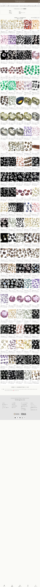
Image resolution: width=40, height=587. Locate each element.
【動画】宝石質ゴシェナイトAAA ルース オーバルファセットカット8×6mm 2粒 (12, 200)
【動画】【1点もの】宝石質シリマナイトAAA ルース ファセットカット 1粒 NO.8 (20, 124)
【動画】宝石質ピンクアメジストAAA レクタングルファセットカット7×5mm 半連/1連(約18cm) (27, 93)
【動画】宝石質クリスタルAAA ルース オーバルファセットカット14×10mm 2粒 (20, 185)
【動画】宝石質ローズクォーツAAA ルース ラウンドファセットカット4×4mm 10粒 (27, 63)
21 (33, 389)
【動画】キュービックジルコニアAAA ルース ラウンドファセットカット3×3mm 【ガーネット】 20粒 (28, 32)
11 (17, 389)
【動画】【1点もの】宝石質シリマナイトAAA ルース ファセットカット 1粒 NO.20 (20, 139)
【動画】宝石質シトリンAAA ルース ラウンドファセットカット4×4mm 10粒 (12, 322)
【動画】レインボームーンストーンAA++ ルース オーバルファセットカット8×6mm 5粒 (19, 291)
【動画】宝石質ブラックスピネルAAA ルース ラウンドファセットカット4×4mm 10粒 (12, 215)
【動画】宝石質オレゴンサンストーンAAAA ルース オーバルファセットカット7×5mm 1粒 (19, 169)
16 (25, 389)
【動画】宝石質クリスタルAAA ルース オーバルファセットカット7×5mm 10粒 (4, 200)
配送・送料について (5, 404)
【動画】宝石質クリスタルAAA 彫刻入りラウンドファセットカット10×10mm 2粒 (19, 367)
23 (36, 389)
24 (5, 390)
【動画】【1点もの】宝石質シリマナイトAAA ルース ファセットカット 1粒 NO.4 (28, 108)
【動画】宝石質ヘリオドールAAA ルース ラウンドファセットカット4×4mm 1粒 (27, 230)
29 (13, 390)
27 (10, 390)
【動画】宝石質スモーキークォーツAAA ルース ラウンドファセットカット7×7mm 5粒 (27, 261)
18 (28, 389)
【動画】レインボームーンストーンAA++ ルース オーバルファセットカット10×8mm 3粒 (12, 291)
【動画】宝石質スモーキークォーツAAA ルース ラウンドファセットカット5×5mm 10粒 (35, 261)
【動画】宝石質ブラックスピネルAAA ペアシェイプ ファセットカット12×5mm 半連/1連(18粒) (35, 93)
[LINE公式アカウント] (20, 418)
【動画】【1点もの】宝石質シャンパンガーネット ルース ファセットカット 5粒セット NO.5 (20, 200)
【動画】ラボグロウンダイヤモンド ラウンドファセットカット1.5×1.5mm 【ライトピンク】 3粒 (4, 154)
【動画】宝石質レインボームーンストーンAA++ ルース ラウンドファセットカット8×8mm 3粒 (35, 276)
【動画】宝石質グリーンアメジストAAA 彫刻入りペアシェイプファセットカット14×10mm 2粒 (19, 322)
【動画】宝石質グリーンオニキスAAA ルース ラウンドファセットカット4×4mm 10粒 (12, 93)
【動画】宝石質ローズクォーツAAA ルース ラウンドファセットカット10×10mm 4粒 (4, 63)
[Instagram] (22, 418)
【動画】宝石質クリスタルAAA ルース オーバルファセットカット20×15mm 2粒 (12, 185)
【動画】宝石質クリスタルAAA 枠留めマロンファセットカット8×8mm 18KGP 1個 (35, 337)
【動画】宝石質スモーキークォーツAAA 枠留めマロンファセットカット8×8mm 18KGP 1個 (28, 154)
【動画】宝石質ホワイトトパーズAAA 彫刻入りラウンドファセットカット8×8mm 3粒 (35, 322)
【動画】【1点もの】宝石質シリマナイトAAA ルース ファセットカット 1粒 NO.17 (4, 139)
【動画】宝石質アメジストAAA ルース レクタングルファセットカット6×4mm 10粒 (4, 306)
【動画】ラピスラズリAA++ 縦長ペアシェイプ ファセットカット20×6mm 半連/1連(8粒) (28, 215)
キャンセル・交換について (5, 408)
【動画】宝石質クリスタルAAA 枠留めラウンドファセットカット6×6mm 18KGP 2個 (12, 337)
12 (19, 389)
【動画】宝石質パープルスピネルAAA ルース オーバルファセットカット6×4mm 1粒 (12, 352)
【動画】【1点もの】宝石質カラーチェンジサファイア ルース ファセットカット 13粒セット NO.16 (20, 78)
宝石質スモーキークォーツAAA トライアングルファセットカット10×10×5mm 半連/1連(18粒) (28, 169)
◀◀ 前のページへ (17, 17)
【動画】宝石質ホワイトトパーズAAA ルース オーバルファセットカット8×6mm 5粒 (4, 169)
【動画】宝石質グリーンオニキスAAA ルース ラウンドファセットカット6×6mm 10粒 (35, 78)
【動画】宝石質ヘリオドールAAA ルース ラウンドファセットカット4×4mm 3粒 (35, 230)
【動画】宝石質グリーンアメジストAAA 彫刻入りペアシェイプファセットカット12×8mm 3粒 (27, 322)
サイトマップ (32, 404)
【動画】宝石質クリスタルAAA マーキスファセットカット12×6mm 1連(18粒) (19, 276)
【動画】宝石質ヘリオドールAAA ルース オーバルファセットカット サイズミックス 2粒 (35, 200)
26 (8, 390)
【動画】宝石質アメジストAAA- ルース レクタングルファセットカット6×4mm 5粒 (35, 291)
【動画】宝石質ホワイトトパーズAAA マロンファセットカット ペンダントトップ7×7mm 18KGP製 (4, 245)
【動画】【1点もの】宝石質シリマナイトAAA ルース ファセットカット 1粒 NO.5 (35, 108)
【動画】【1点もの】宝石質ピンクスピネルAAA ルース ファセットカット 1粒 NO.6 (20, 306)
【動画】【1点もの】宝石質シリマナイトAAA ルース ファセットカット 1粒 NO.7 (12, 124)
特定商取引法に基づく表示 (34, 408)
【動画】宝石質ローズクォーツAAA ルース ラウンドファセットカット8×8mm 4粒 (12, 63)
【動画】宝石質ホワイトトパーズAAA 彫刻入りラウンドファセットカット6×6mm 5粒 (4, 337)
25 (7, 390)
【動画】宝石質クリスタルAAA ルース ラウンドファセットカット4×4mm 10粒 (20, 383)
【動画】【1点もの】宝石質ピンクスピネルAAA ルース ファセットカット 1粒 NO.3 (12, 306)
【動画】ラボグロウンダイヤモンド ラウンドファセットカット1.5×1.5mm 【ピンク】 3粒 (35, 139)
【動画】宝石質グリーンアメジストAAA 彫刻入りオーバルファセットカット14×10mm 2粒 (12, 230)
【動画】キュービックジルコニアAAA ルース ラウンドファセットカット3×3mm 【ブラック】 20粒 (20, 47)
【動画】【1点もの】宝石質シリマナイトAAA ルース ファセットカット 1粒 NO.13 (35, 124)
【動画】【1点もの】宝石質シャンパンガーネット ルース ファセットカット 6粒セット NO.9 (28, 200)
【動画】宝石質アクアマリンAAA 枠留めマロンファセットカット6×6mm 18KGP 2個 (12, 32)
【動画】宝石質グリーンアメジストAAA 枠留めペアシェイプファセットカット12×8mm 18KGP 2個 (19, 32)
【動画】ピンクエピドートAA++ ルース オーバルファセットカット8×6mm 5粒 (19, 93)
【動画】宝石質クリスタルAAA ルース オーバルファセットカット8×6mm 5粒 (35, 185)
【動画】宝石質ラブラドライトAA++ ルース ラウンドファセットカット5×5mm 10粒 (19, 154)
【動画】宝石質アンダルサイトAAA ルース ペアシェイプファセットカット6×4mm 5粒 (12, 276)
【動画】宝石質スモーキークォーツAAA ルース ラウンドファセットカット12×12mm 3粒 (27, 245)
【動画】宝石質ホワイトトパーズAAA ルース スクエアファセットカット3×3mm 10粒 (20, 215)
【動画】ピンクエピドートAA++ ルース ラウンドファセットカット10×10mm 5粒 (19, 337)
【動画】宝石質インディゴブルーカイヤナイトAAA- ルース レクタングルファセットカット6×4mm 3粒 (28, 291)
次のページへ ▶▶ (20, 18)
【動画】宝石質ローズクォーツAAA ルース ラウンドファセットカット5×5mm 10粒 (20, 63)
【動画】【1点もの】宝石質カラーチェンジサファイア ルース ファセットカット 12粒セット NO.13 (12, 78)
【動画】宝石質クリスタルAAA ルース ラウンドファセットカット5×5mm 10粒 (12, 383)
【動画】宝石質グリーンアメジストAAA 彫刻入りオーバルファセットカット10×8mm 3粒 (12, 108)
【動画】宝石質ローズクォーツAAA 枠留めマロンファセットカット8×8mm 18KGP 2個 (27, 337)
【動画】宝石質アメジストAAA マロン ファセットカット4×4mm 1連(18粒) (4, 367)
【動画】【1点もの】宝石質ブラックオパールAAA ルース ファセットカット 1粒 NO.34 (20, 108)
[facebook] (18, 418)
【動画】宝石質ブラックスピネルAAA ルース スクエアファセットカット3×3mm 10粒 (20, 230)
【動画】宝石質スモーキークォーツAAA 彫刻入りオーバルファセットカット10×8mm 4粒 (4, 108)
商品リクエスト (14, 407)
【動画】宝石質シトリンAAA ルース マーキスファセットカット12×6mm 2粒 (19, 352)
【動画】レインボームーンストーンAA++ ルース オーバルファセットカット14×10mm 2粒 (4, 291)
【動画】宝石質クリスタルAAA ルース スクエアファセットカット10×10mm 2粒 (27, 367)
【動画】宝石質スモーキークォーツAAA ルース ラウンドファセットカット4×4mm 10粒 (4, 276)
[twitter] (25, 418)
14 (22, 389)
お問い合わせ (13, 404)
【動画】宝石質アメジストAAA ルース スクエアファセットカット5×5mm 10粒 (27, 139)
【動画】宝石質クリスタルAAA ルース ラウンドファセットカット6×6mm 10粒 (4, 383)
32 (18, 390)
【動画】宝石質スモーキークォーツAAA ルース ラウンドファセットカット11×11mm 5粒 (35, 245)
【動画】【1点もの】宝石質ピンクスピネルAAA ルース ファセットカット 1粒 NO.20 (4, 322)
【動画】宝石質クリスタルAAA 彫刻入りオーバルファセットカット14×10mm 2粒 (35, 169)
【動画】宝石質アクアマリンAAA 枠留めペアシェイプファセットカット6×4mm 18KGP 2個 (4, 215)
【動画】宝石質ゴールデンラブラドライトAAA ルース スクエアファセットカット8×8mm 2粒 (4, 352)
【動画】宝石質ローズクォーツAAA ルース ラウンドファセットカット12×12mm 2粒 (35, 47)
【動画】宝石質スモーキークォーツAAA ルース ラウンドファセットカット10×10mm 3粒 (4, 261)
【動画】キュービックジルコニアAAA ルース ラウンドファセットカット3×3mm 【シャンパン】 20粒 (35, 32)
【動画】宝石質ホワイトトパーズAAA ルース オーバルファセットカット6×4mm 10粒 (12, 169)
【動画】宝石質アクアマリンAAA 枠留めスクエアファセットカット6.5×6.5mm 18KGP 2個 (4, 32)
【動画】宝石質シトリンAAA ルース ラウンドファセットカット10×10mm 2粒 (27, 352)
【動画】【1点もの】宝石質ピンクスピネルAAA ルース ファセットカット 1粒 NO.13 (28, 306)
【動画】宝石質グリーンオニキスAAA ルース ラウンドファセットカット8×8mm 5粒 (27, 78)
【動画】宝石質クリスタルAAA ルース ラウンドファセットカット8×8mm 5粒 (35, 367)
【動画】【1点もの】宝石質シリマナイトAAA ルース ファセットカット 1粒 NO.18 (12, 139)
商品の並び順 (32, 17)
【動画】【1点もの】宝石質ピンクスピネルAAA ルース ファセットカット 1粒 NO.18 (35, 306)
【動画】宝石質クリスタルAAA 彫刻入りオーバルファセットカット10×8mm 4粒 (4, 185)
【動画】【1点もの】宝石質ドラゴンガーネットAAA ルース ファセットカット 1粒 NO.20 (35, 63)
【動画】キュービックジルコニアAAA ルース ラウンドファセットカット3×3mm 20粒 (27, 47)
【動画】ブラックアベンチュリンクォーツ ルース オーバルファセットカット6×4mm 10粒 (28, 383)
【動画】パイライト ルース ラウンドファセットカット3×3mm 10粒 (20, 245)
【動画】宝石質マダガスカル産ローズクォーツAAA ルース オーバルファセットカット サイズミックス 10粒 (27, 276)
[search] (38, 4)
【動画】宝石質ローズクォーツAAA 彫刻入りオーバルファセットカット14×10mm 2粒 (4, 230)
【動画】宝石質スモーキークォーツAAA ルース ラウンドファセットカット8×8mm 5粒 (12, 261)
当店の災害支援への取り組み (24, 406)
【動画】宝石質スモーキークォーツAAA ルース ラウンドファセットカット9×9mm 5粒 (20, 261)
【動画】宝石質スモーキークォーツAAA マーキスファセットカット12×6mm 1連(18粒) (35, 383)
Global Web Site (23, 408)
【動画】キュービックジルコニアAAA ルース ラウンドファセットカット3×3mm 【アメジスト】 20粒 (12, 47)
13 (20, 389)
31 (16, 390)
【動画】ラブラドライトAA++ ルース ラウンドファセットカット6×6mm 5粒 (12, 154)
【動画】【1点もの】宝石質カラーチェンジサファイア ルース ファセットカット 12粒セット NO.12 (4, 78)
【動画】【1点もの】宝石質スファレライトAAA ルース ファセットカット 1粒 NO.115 (35, 154)
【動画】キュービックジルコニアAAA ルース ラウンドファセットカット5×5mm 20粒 (35, 352)
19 (30, 389)
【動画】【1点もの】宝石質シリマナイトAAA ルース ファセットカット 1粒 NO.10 (28, 124)
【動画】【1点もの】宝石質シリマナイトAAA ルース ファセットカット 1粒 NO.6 (4, 124)
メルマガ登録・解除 (23, 404)
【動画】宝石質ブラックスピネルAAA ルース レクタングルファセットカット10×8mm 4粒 (12, 245)
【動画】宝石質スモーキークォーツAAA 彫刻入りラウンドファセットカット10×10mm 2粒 (12, 367)
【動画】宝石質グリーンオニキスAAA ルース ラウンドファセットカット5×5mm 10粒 (4, 93)
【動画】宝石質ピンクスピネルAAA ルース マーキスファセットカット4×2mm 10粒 (35, 215)
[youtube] (15, 418)
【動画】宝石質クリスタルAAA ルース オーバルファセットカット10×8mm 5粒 (27, 185)
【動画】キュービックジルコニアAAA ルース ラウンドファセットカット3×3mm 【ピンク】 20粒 (4, 47)
